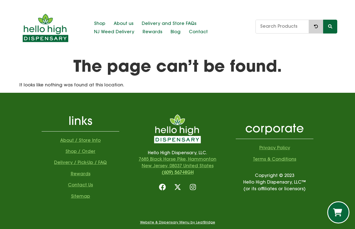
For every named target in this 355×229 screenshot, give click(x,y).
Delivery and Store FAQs (169, 24)
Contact (198, 32)
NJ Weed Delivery (114, 32)
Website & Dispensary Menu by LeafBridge (177, 222)
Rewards (152, 32)
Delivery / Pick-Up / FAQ (80, 163)
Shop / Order (80, 152)
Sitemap (80, 196)
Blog (176, 32)
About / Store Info (80, 140)
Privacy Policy (274, 148)
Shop (99, 24)
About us (123, 24)
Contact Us (80, 185)
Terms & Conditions (274, 159)
